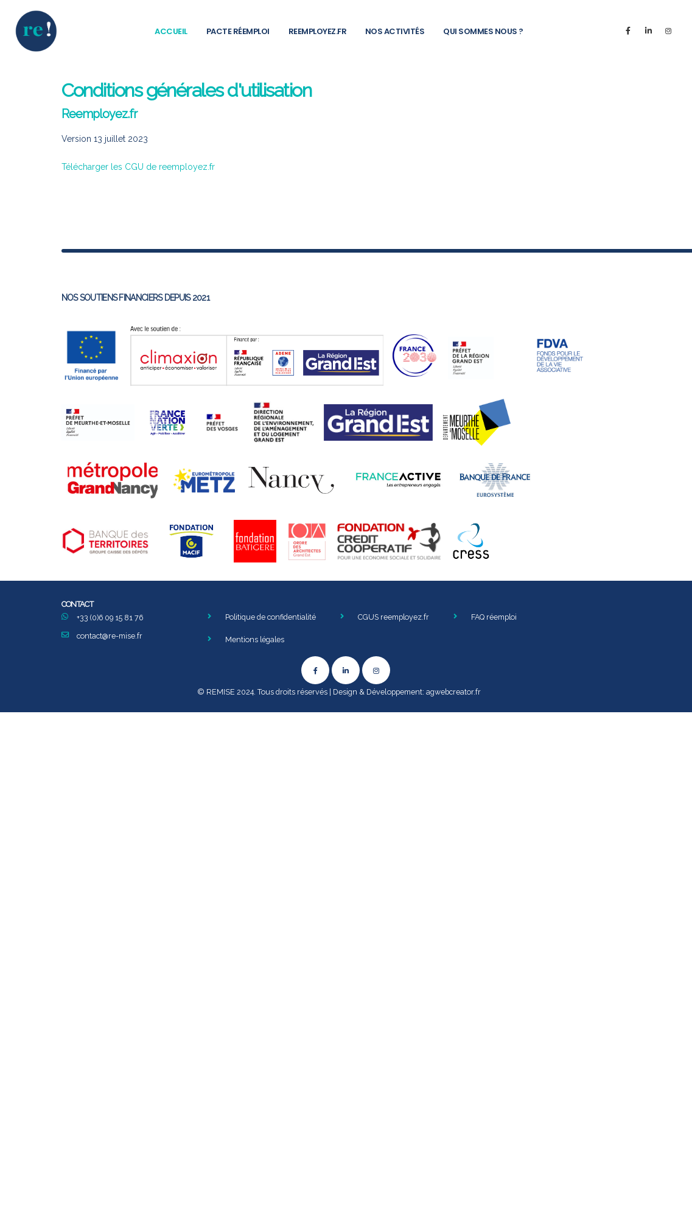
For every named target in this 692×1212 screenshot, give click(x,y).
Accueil (171, 31)
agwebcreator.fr (453, 693)
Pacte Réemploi (238, 31)
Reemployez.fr (317, 31)
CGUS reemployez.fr (395, 617)
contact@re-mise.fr (110, 635)
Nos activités (395, 31)
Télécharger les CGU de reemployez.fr (138, 167)
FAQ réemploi (497, 617)
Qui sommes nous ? (483, 31)
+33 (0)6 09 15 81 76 (111, 617)
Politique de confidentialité (271, 617)
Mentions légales (255, 639)
